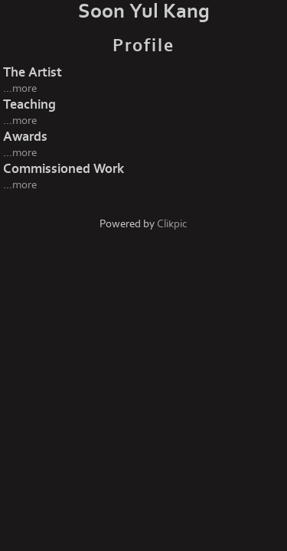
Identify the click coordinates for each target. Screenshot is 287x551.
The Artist (32, 72)
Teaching (29, 104)
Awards (25, 137)
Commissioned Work (63, 169)
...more (20, 88)
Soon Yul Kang (144, 11)
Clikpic (172, 223)
